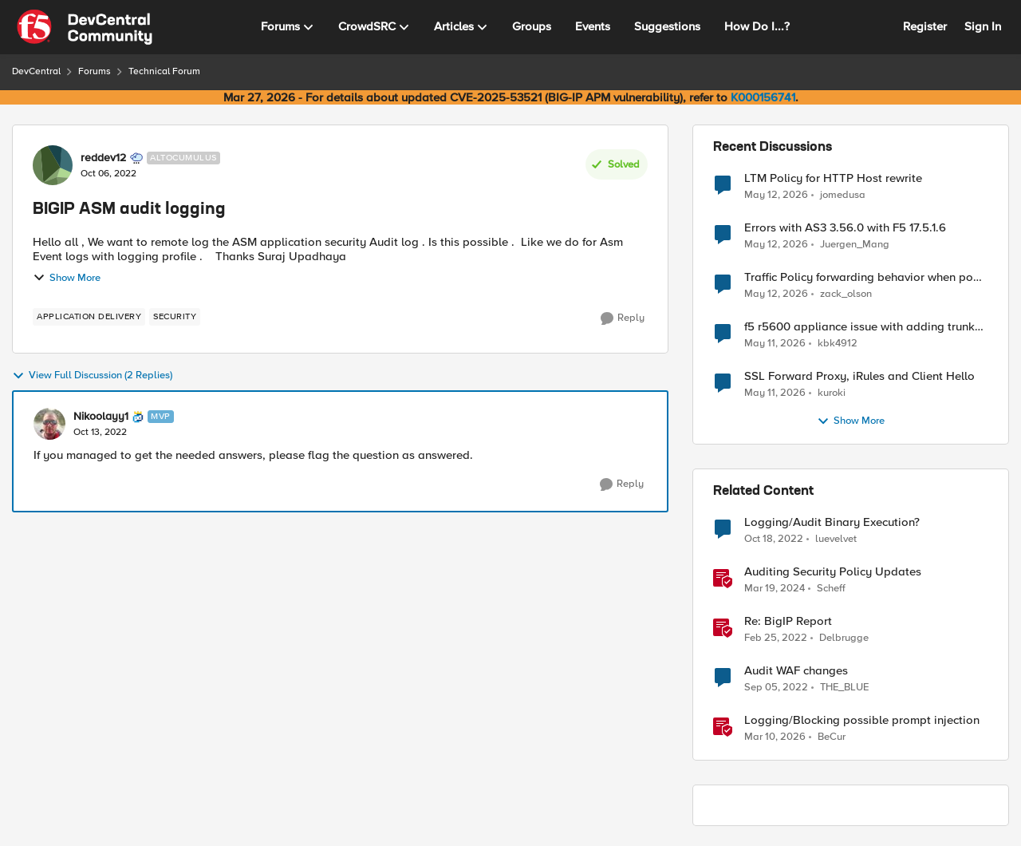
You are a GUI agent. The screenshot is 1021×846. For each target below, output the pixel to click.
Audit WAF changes (796, 671)
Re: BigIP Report (788, 621)
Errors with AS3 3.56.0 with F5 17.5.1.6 (845, 228)
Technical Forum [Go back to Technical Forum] (164, 71)
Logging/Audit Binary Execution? (832, 522)
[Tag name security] (174, 317)
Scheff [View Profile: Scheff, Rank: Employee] (831, 589)
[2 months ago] (776, 194)
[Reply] (622, 318)
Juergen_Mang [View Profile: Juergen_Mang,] (854, 245)
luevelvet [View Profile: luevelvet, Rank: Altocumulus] (836, 539)
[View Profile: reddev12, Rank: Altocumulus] (53, 165)
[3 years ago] (773, 539)
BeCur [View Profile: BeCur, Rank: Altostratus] (832, 737)
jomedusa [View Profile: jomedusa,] (842, 194)
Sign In (982, 26)
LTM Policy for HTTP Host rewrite (833, 178)
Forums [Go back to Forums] (94, 71)
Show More (67, 277)
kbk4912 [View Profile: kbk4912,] (837, 344)
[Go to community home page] (84, 27)
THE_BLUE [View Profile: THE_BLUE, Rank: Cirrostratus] (844, 688)
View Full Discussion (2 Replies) (92, 376)
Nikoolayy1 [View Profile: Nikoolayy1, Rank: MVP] (100, 416)
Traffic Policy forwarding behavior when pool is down (864, 277)
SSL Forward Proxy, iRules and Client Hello (859, 376)
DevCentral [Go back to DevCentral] (36, 71)
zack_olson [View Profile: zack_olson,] (846, 294)
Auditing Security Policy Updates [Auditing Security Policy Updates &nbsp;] (832, 572)
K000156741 (763, 97)
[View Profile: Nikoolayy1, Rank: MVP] (49, 424)
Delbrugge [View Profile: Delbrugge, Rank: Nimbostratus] (844, 638)
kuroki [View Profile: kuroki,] (832, 393)
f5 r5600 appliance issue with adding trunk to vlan (859, 327)
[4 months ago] (775, 737)
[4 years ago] (775, 638)
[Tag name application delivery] (89, 317)
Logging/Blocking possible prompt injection (862, 720)
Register (925, 26)
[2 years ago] (774, 589)
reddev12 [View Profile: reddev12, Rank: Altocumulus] (103, 158)
